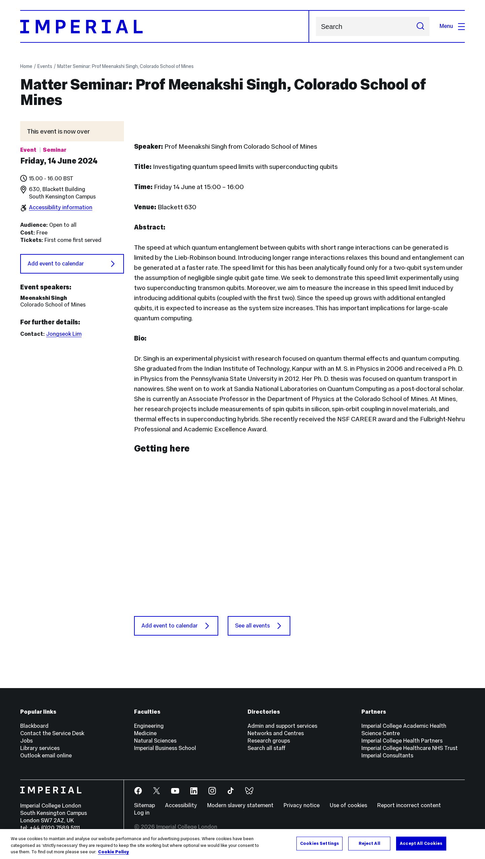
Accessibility (181, 805)
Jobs (26, 740)
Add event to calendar (72, 264)
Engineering (149, 725)
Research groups (269, 740)
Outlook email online (46, 755)
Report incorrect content (409, 805)
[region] (242, 844)
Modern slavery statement (240, 805)
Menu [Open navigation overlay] (452, 26)
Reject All (369, 843)
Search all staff (267, 748)
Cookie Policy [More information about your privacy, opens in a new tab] (113, 852)
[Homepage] (164, 26)
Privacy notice (302, 805)
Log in (142, 812)
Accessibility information (60, 207)
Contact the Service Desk (52, 733)
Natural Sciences (155, 740)
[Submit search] (420, 26)
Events (44, 66)
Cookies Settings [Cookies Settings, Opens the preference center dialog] (319, 843)
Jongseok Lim (64, 333)
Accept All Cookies (421, 843)
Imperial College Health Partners (402, 740)
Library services (40, 748)
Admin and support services (282, 725)
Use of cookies (348, 805)
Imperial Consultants (387, 755)
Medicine (145, 733)
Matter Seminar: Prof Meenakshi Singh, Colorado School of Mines (125, 66)
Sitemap (144, 805)
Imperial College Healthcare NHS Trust (409, 748)
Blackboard (34, 725)
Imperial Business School (165, 748)
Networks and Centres (276, 733)
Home (26, 66)
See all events (259, 626)
